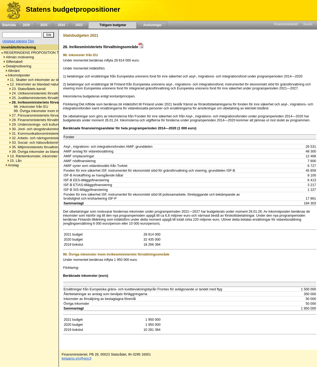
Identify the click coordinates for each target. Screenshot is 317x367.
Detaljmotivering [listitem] (17, 66)
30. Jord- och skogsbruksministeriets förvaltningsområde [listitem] (54, 129)
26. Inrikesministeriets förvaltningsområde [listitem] (46, 102)
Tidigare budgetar (112, 25)
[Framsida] (11, 10)
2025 (44, 25)
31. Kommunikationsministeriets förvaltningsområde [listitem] (51, 133)
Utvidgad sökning (14, 41)
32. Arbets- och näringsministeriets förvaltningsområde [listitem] (53, 138)
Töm (31, 41)
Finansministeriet (286, 24)
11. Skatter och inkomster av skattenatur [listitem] (40, 80)
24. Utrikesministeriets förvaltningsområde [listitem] (43, 93)
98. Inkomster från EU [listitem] (29, 107)
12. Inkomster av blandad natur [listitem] (33, 84)
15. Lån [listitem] (14, 161)
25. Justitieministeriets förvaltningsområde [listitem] (43, 98)
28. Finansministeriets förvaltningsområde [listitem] (43, 120)
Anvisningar (152, 25)
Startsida (8, 25)
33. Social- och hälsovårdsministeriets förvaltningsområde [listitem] (55, 143)
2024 (61, 25)
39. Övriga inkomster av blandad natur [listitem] (40, 152)
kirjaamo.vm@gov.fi (76, 358)
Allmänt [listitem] (12, 71)
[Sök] (22, 35)
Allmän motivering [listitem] (18, 57)
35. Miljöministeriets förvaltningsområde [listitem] (41, 147)
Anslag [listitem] (12, 165)
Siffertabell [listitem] (13, 62)
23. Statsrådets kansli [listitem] (27, 89)
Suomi (307, 24)
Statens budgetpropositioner (73, 9)
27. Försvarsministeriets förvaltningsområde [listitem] (45, 115)
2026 (26, 25)
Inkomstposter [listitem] (17, 75)
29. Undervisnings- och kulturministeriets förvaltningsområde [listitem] (58, 124)
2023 (79, 25)
